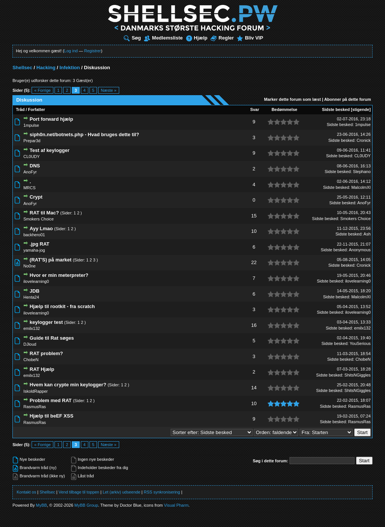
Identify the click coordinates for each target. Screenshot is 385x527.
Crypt (36, 197)
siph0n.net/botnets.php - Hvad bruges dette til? (84, 134)
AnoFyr (29, 172)
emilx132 (31, 328)
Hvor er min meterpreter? (59, 275)
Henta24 (31, 297)
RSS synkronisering (162, 492)
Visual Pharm (176, 505)
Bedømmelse (284, 109)
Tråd (20, 109)
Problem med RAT (51, 400)
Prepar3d (31, 140)
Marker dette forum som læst (292, 99)
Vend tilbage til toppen (79, 492)
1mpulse (31, 125)
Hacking (46, 67)
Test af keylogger (50, 150)
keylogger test (46, 322)
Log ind (71, 51)
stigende (360, 109)
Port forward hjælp (51, 119)
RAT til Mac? (44, 213)
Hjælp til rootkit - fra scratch (62, 306)
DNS (35, 166)
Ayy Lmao (41, 228)
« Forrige (42, 90)
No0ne (29, 266)
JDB (34, 291)
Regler (222, 38)
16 (253, 325)
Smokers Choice (38, 219)
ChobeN (30, 359)
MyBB (41, 505)
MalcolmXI (360, 187)
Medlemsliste (163, 38)
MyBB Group (86, 505)
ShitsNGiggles (357, 375)
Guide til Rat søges (52, 338)
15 (253, 216)
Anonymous (360, 250)
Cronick (364, 140)
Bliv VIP (250, 38)
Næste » (109, 90)
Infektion (69, 67)
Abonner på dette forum (347, 99)
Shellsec (22, 67)
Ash (367, 234)
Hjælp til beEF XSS (51, 416)
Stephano (362, 171)
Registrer (92, 51)
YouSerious (360, 343)
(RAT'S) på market (50, 260)
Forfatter (36, 109)
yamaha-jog (34, 250)
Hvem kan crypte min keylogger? (68, 384)
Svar (254, 109)
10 (253, 231)
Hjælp (197, 38)
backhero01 (34, 234)
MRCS (29, 187)
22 (253, 262)
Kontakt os (26, 492)
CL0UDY (31, 156)
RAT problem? (46, 353)
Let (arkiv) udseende (121, 492)
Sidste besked (336, 109)
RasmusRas (34, 406)
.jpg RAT (39, 244)
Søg (132, 38)
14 (253, 387)
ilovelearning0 (36, 281)
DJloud (29, 344)
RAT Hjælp (42, 369)
